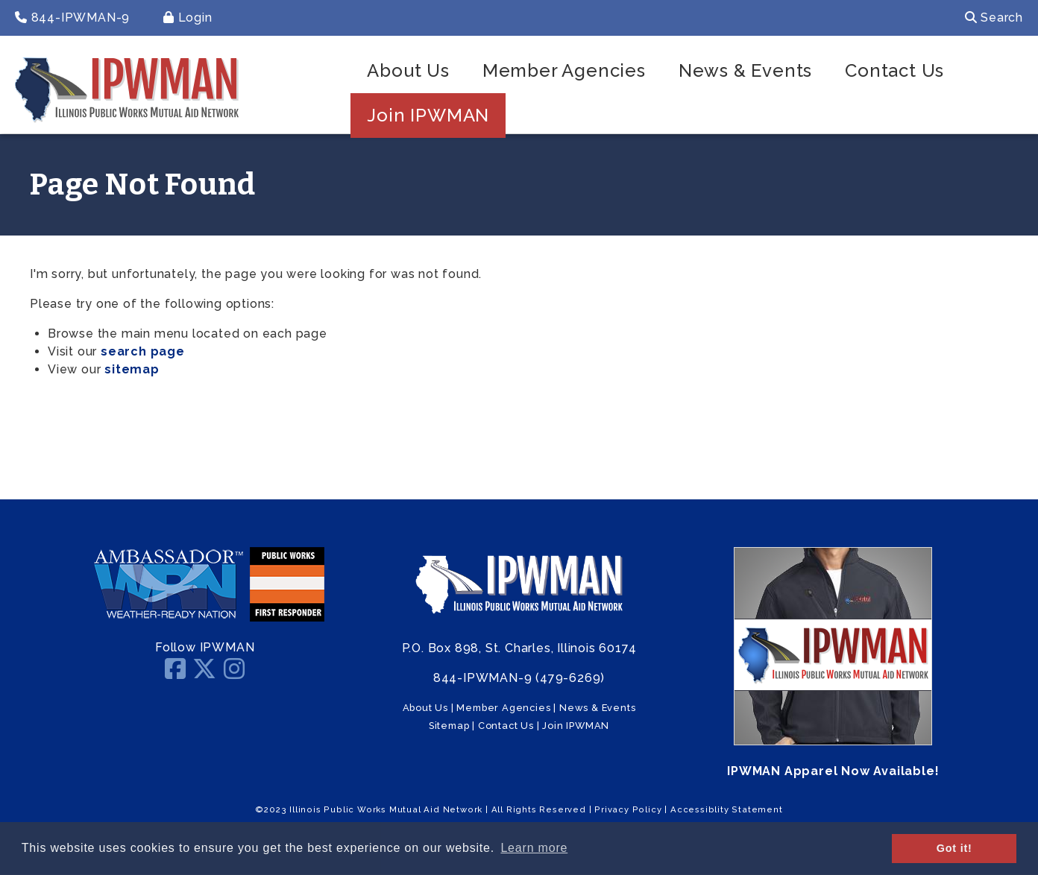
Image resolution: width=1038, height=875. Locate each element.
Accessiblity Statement (726, 809)
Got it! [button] (954, 848)
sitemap (132, 369)
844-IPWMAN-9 (72, 17)
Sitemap (449, 725)
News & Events (745, 70)
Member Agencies (564, 70)
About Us (408, 70)
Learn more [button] (533, 847)
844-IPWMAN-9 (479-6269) (519, 678)
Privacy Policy (627, 809)
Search (994, 17)
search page (143, 351)
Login (188, 17)
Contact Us (894, 70)
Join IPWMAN (428, 115)
